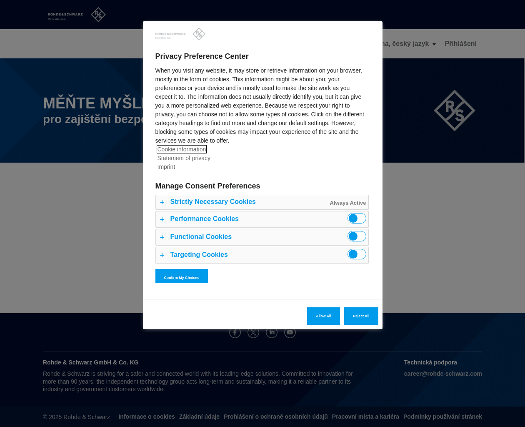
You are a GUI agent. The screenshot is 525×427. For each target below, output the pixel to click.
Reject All (361, 316)
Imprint (166, 166)
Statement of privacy (184, 158)
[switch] (357, 218)
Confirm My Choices (182, 278)
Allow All (323, 316)
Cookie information (182, 149)
